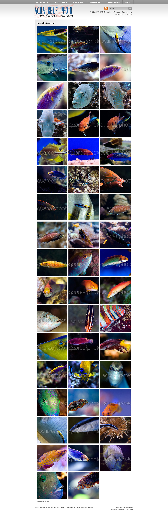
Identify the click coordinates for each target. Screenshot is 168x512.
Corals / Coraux (40, 507)
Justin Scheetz (128, 509)
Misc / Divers (61, 507)
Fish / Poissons (51, 507)
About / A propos (81, 507)
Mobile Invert (71, 507)
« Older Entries (43, 501)
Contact (90, 507)
